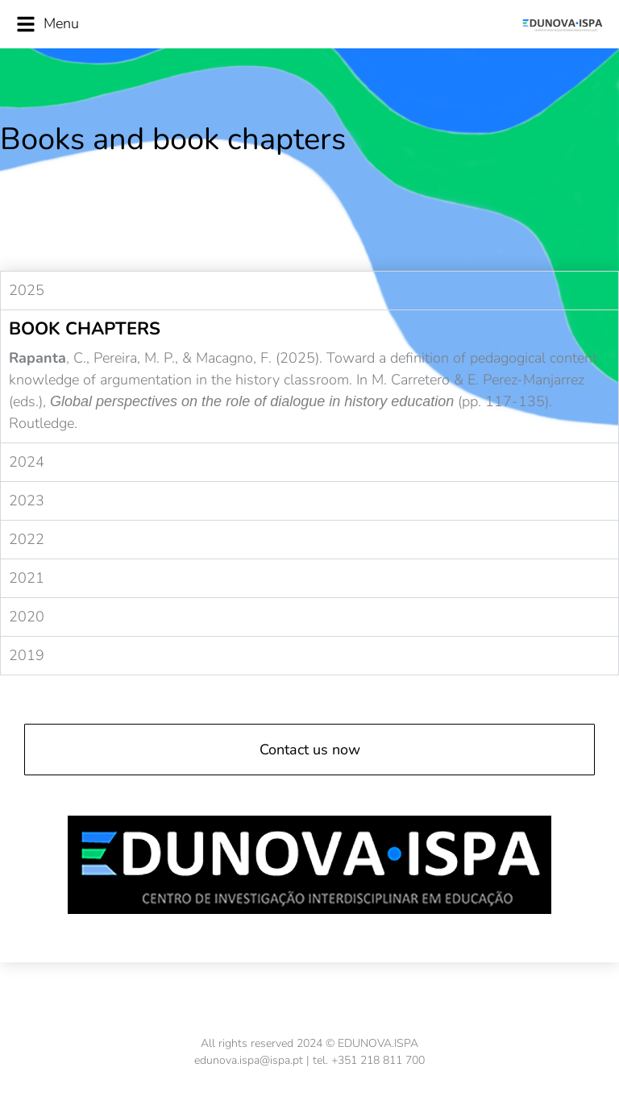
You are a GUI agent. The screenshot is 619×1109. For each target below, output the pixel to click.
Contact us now (310, 749)
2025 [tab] (26, 290)
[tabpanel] (309, 375)
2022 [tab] (26, 539)
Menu (47, 24)
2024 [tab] (26, 461)
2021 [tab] (26, 578)
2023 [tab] (26, 500)
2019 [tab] (26, 655)
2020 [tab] (26, 616)
